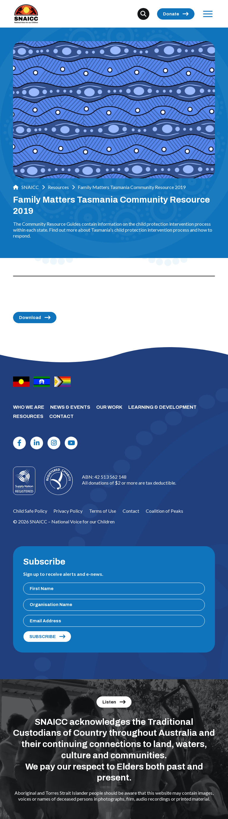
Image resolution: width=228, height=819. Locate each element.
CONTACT (61, 416)
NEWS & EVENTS (70, 407)
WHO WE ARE (28, 407)
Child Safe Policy (30, 511)
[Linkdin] (36, 443)
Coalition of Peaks (164, 511)
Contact (131, 511)
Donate (171, 14)
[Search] (143, 14)
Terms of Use (102, 511)
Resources (58, 187)
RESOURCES (28, 416)
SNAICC (26, 187)
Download (30, 317)
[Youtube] (71, 443)
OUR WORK (109, 407)
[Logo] (58, 481)
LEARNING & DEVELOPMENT (162, 407)
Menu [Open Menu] (207, 13)
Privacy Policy (68, 511)
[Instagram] (54, 443)
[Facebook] (19, 443)
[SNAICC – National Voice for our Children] (26, 13)
